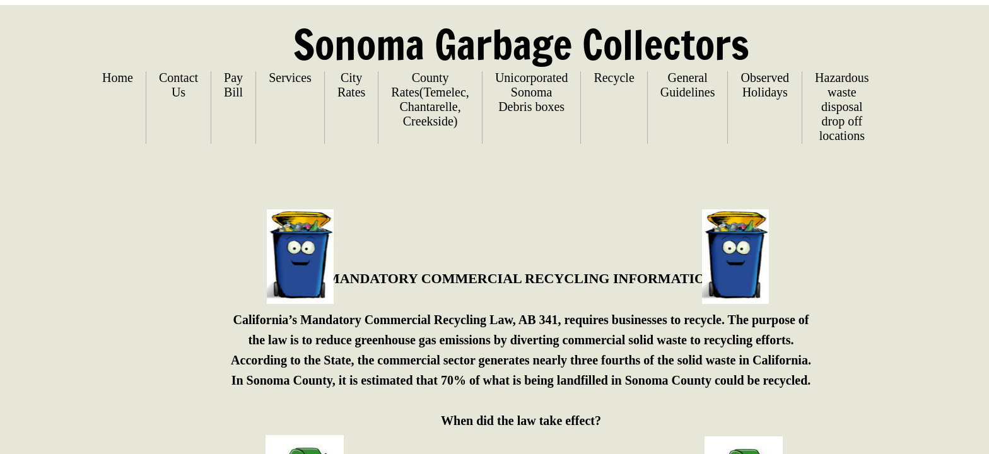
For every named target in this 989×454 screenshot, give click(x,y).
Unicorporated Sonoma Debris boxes (531, 92)
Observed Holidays (764, 85)
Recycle (614, 77)
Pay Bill (233, 85)
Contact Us (178, 85)
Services (290, 77)
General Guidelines (687, 85)
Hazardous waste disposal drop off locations (842, 107)
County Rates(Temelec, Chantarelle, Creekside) (430, 99)
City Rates (351, 85)
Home (117, 77)
